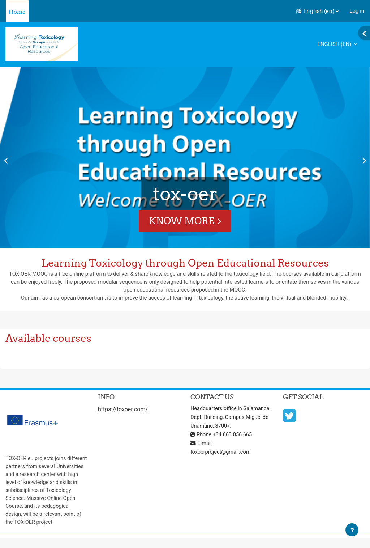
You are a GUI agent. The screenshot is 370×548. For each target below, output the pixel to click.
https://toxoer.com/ (123, 410)
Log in (357, 11)
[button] (317, 11)
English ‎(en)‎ (335, 44)
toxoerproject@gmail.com (221, 461)
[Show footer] (351, 529)
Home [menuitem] (17, 11)
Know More (181, 221)
